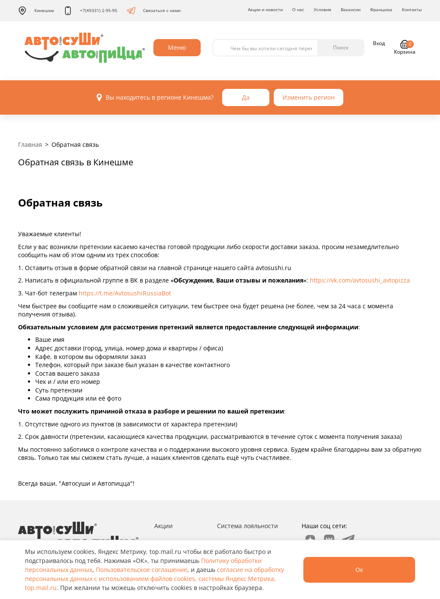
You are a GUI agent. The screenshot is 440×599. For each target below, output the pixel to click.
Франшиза (381, 9)
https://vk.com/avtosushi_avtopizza (360, 280)
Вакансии (351, 9)
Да (246, 97)
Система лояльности (247, 526)
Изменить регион (308, 97)
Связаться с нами (153, 10)
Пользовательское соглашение (141, 570)
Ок (359, 570)
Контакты (412, 9)
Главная (30, 144)
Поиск (340, 47)
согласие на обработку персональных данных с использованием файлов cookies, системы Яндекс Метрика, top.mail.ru (154, 579)
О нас (298, 9)
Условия (322, 9)
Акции (163, 526)
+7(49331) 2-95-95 (90, 10)
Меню (177, 47)
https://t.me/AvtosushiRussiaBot (125, 293)
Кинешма (36, 10)
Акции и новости (265, 9)
